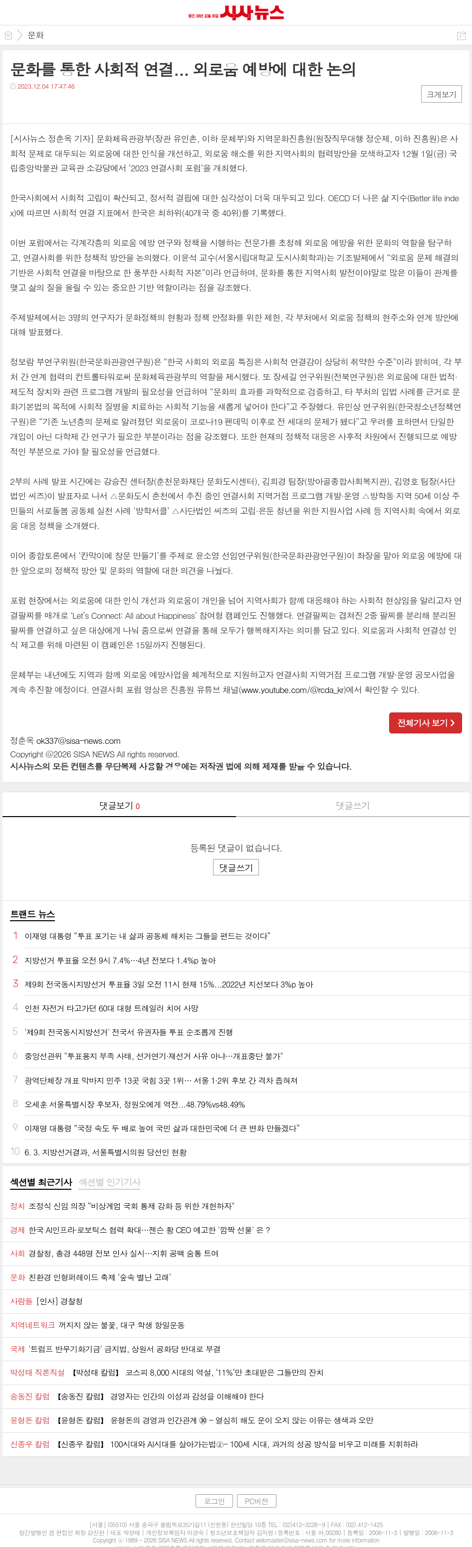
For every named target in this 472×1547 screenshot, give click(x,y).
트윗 (38, 106)
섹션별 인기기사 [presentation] (109, 1182)
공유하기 (462, 35)
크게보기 (442, 94)
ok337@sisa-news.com (78, 740)
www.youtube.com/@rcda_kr (292, 690)
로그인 (214, 1501)
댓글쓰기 (353, 805)
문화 (35, 35)
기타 (78, 106)
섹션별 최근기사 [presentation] (40, 1182)
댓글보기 (119, 805)
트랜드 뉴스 (32, 914)
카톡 (58, 106)
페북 (18, 106)
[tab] (40, 1182)
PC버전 (256, 1501)
